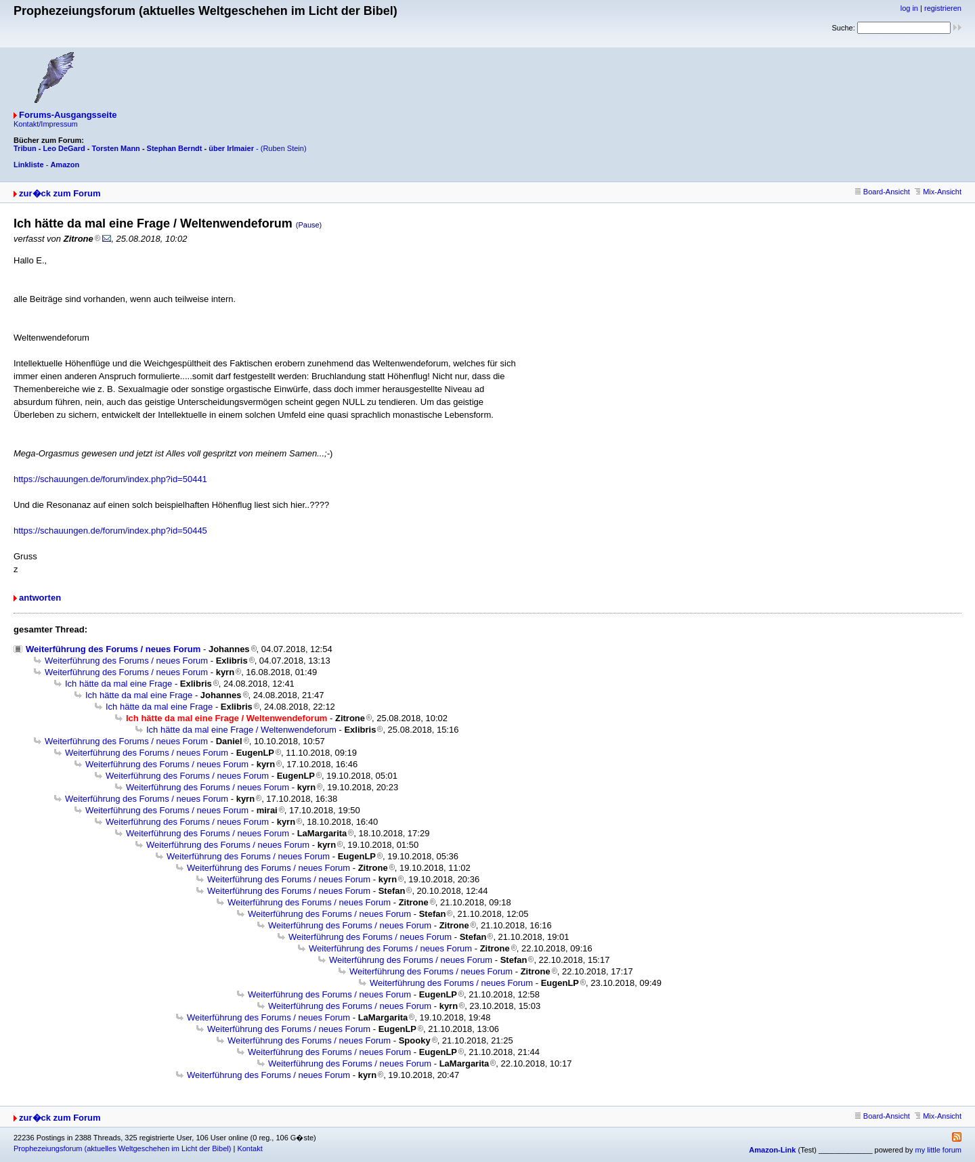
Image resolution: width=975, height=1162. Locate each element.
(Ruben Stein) (284, 148)
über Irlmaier (231, 148)
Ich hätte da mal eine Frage (118, 684)
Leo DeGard (64, 148)
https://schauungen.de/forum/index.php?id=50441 (110, 479)
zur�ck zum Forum (60, 193)
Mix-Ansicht (938, 192)
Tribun (25, 148)
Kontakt (249, 1148)
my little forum (938, 1150)
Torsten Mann (116, 148)
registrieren (942, 8)
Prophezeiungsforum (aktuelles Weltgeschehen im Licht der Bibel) (122, 1148)
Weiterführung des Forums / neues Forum (113, 649)
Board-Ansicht (882, 192)
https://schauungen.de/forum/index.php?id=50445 (110, 530)
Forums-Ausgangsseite (67, 115)
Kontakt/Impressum (46, 124)
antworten (40, 598)
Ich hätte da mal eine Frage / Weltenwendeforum (241, 730)
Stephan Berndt (174, 148)
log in (909, 8)
